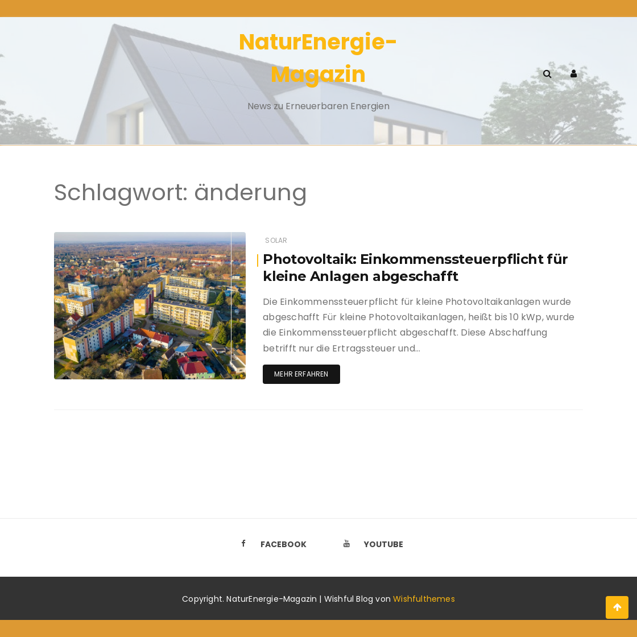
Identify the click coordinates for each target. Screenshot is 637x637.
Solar (276, 240)
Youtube (370, 544)
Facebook (270, 544)
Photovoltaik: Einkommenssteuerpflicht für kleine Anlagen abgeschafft (415, 267)
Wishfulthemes (424, 599)
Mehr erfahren (301, 374)
